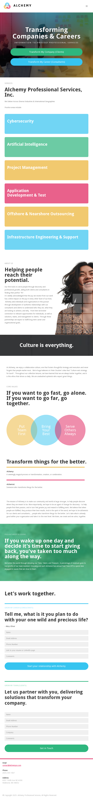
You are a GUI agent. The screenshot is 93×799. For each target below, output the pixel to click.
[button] (86, 6)
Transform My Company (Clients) (46, 52)
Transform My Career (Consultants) (46, 62)
